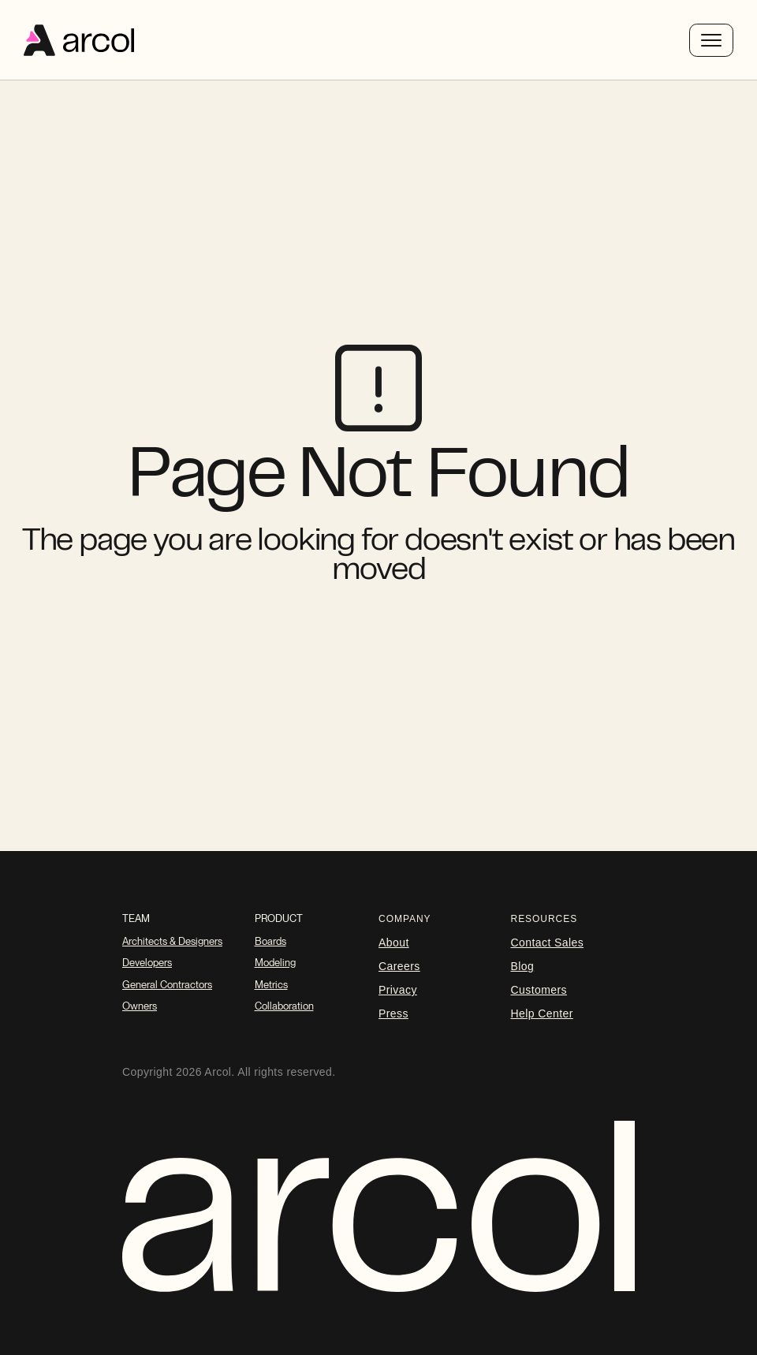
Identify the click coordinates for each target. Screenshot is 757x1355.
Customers (539, 990)
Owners (139, 1006)
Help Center (542, 1013)
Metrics (271, 985)
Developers (147, 963)
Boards (270, 941)
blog (523, 966)
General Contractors (167, 985)
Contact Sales (547, 942)
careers (399, 966)
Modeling (275, 963)
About (393, 942)
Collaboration (284, 1006)
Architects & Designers (172, 941)
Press (393, 1013)
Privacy (397, 990)
